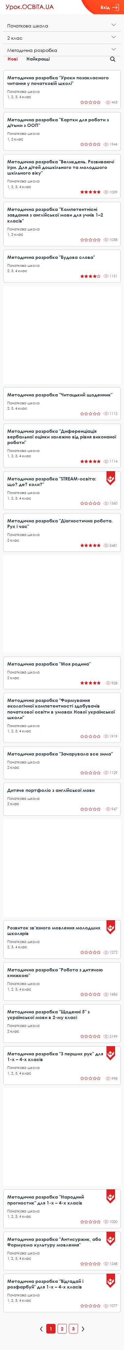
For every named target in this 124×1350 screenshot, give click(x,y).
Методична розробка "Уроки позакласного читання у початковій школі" (58, 80)
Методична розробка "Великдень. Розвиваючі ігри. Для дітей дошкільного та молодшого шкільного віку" (60, 167)
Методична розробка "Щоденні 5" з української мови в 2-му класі (48, 1014)
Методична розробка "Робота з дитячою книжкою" (55, 972)
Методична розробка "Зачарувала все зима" (60, 754)
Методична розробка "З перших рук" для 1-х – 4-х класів (55, 1056)
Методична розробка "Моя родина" (49, 664)
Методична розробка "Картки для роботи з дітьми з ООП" (58, 122)
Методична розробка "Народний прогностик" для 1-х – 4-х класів (45, 1199)
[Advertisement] (62, 335)
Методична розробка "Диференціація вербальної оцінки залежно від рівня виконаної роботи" (61, 436)
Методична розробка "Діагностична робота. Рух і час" (60, 523)
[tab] (62, 26)
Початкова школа (23, 91)
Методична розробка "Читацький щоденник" (59, 394)
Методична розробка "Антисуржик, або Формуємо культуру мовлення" (54, 1242)
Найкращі (38, 58)
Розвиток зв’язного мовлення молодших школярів (54, 930)
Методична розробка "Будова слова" (51, 257)
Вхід (110, 7)
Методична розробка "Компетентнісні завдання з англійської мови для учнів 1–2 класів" (55, 214)
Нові (13, 58)
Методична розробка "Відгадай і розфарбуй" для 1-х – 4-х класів (45, 1283)
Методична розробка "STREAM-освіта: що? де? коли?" (51, 481)
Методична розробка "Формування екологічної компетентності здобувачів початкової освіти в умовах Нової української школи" (61, 708)
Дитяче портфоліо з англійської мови (51, 790)
